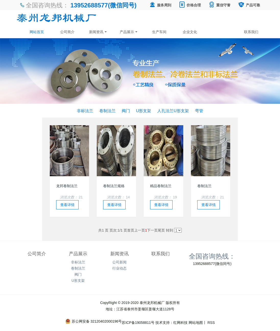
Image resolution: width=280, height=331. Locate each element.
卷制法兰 (107, 111)
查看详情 (67, 205)
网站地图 (196, 322)
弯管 (199, 111)
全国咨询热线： (212, 256)
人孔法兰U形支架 (173, 111)
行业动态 (119, 268)
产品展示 (129, 32)
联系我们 (251, 32)
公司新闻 (119, 262)
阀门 (126, 111)
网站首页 (37, 32)
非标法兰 (85, 111)
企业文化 (190, 32)
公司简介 (67, 32)
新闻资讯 (98, 32)
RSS (210, 322)
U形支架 (143, 111)
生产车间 (159, 32)
